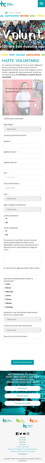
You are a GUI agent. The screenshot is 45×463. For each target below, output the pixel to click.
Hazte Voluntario (15, 12)
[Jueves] (4, 295)
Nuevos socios (22, 396)
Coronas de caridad (22, 403)
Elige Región (8, 125)
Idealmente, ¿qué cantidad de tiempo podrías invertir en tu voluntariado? (20, 313)
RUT (5, 173)
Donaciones (22, 388)
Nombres (7, 141)
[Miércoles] (4, 291)
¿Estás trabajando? (11, 228)
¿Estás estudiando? (11, 216)
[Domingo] (4, 307)
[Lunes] (4, 284)
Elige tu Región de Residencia (15, 205)
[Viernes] (4, 299)
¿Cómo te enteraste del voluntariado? (18, 326)
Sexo (5, 194)
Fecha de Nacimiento (11, 184)
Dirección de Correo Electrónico (15, 336)
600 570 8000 (22, 439)
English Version (22, 453)
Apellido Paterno (10, 152)
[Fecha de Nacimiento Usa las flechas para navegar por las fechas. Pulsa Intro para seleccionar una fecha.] (22, 187)
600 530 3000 (22, 444)
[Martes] (4, 288)
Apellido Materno (10, 162)
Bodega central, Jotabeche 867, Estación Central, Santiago (22, 449)
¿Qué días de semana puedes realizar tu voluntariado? (18, 280)
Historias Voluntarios (22, 362)
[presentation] (22, 350)
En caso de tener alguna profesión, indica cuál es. (22, 268)
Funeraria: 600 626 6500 (22, 446)
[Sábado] (4, 303)
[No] (4, 222)
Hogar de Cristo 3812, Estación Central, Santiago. (22, 451)
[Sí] (4, 218)
